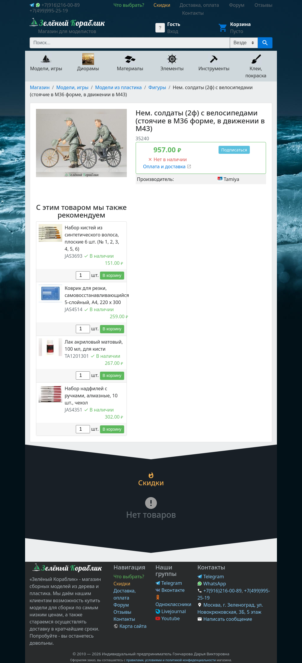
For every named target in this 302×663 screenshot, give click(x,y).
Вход (172, 31)
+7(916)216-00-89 (61, 5)
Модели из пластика (118, 87)
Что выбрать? (129, 576)
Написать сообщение (227, 619)
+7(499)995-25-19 (48, 10)
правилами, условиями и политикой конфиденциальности (171, 660)
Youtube (167, 618)
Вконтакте (170, 590)
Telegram (168, 583)
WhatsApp (211, 583)
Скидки (122, 583)
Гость (173, 24)
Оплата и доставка (167, 166)
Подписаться (234, 150)
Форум (121, 605)
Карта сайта (130, 626)
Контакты (124, 619)
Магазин (40, 87)
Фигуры (157, 87)
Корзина (240, 24)
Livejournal (170, 611)
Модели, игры (72, 87)
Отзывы (123, 612)
